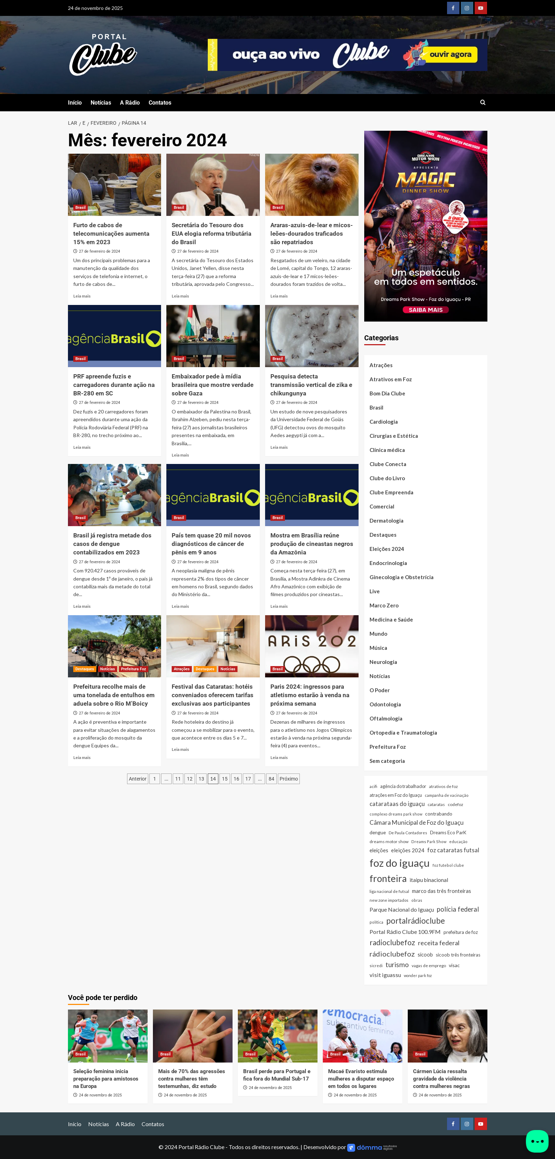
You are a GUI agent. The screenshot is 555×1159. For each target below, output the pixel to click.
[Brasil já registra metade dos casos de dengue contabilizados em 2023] (114, 495)
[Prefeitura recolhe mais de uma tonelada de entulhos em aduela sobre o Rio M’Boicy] (114, 646)
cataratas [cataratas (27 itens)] (436, 804)
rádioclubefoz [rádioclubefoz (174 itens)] (392, 953)
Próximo (289, 779)
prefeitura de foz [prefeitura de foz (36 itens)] (461, 932)
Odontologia (385, 704)
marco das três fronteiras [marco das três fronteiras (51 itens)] (441, 891)
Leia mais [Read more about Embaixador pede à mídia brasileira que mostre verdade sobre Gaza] (180, 455)
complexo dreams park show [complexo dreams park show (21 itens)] (396, 814)
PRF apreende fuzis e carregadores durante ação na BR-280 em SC (114, 385)
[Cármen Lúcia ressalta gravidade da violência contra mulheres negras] (447, 1036)
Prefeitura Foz (388, 746)
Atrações (381, 365)
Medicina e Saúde (391, 619)
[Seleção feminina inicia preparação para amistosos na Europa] (108, 1036)
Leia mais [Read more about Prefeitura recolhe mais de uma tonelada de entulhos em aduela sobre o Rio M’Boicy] (82, 757)
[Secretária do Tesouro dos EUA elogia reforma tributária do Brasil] (213, 185)
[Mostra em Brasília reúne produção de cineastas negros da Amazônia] (312, 495)
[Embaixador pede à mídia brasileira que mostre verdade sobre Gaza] (213, 336)
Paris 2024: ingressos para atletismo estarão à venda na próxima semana (309, 695)
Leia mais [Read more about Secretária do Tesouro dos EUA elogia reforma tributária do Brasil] (180, 296)
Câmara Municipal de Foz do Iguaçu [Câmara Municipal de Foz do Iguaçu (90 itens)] (417, 822)
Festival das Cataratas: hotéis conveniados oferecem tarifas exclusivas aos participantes (212, 695)
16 (236, 779)
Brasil (376, 407)
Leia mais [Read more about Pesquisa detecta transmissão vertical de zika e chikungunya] (279, 447)
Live (375, 591)
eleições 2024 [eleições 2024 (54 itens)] (407, 850)
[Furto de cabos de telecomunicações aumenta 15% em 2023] (114, 185)
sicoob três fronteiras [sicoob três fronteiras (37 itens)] (458, 955)
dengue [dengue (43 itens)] (378, 832)
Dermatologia (387, 520)
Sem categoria (387, 761)
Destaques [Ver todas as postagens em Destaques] (84, 669)
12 (190, 779)
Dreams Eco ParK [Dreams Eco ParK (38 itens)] (448, 832)
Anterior (138, 779)
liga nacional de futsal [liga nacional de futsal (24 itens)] (389, 891)
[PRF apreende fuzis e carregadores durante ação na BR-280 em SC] (114, 336)
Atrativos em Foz (391, 379)
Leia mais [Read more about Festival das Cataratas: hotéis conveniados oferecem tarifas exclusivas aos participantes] (180, 749)
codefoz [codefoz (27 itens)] (455, 804)
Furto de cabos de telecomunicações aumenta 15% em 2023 (111, 234)
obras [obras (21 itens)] (416, 900)
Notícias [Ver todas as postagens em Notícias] (107, 669)
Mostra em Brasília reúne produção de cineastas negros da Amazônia (311, 544)
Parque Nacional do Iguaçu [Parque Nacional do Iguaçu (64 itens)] (402, 909)
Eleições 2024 (387, 549)
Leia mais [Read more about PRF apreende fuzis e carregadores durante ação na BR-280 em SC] (82, 447)
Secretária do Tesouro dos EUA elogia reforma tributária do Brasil (211, 234)
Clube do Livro (387, 478)
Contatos (160, 102)
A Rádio (130, 102)
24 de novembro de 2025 (100, 1095)
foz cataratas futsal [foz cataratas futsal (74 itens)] (453, 850)
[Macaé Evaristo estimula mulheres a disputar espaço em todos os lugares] (362, 1036)
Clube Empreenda (391, 492)
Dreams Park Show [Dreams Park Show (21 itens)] (428, 841)
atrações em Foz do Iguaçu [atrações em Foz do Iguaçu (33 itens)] (396, 795)
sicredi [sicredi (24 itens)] (376, 965)
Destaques (383, 534)
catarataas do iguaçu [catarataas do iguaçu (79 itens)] (397, 803)
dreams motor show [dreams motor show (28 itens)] (389, 841)
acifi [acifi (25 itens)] (373, 786)
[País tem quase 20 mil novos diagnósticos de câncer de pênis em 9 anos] (213, 495)
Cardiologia (384, 421)
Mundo (378, 633)
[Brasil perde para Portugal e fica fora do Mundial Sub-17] (277, 1036)
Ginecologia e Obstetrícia (402, 577)
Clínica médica (387, 450)
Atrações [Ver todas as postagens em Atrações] (182, 669)
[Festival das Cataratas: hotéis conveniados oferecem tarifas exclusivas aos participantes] (213, 646)
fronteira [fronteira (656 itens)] (388, 878)
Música (378, 648)
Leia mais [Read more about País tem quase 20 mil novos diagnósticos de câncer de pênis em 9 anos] (180, 606)
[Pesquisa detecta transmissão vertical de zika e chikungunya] (312, 336)
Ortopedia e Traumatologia (403, 732)
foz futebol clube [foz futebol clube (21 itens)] (448, 865)
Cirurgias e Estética (394, 436)
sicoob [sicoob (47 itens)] (425, 955)
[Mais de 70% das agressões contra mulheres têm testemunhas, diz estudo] (193, 1036)
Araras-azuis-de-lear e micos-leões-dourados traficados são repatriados (311, 234)
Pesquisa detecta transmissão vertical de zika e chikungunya (311, 385)
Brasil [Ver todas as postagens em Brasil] (80, 207)
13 (201, 779)
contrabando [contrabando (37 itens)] (438, 814)
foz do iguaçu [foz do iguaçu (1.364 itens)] (400, 863)
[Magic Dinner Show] (425, 225)
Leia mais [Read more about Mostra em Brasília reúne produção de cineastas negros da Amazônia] (279, 606)
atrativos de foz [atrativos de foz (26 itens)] (443, 786)
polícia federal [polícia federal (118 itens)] (458, 909)
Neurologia (383, 662)
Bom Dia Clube (387, 393)
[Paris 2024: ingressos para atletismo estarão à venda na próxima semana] (312, 646)
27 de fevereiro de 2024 (99, 251)
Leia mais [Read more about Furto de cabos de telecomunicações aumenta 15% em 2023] (82, 296)
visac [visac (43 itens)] (454, 965)
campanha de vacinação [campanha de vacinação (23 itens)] (446, 795)
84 (271, 779)
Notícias (101, 102)
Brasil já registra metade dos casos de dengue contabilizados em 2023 (112, 544)
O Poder (380, 690)
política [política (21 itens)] (376, 922)
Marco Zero (384, 605)
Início (75, 102)
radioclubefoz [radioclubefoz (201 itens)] (392, 942)
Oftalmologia (386, 718)
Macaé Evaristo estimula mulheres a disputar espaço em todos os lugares (361, 1078)
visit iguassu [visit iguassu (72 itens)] (385, 974)
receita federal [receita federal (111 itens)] (438, 943)
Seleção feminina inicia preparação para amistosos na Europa (105, 1078)
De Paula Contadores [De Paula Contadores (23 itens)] (408, 832)
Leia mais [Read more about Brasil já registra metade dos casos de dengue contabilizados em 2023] (82, 606)
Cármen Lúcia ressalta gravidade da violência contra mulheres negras (441, 1078)
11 (178, 779)
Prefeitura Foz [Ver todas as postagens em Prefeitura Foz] (133, 669)
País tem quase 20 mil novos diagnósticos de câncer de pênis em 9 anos (211, 544)
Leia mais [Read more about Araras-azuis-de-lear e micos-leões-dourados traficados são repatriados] (279, 296)
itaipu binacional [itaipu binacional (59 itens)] (429, 880)
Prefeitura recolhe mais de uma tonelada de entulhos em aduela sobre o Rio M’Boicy (114, 695)
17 (248, 779)
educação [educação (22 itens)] (458, 841)
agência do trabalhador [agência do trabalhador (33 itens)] (403, 786)
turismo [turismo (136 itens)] (397, 964)
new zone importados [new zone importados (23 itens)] (389, 900)
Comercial (382, 506)
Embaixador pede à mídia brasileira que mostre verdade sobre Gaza (212, 385)
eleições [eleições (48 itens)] (379, 850)
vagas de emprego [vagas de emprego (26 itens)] (429, 965)
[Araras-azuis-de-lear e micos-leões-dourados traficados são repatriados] (312, 185)
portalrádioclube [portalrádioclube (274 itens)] (415, 920)
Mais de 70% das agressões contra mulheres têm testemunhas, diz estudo (191, 1078)
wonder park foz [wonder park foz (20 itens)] (418, 975)
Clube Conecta (388, 464)
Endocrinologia (388, 563)
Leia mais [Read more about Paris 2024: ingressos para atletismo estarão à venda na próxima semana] (279, 757)
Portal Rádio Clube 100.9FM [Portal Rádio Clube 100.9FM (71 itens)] (405, 931)
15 (225, 779)
